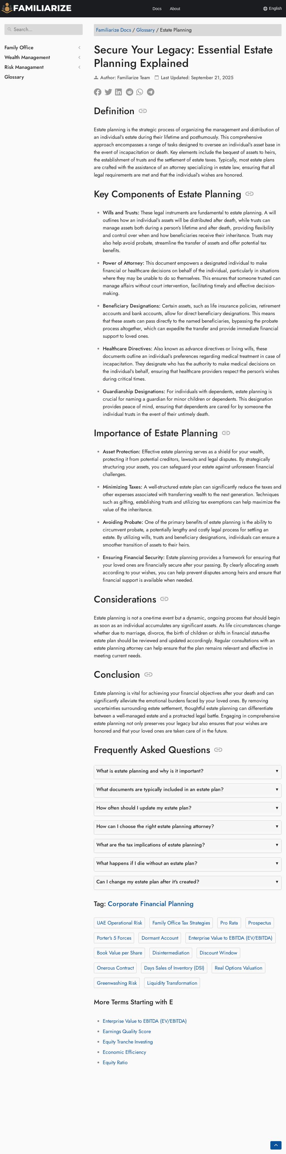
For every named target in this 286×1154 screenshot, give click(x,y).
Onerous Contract (115, 968)
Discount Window (218, 952)
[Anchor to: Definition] (143, 111)
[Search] (43, 29)
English (272, 8)
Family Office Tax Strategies (181, 923)
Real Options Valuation (238, 968)
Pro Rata (229, 923)
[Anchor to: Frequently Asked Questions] (218, 750)
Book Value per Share (119, 952)
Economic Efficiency (124, 1052)
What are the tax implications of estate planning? (150, 844)
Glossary (14, 77)
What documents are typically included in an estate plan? (160, 789)
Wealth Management (27, 57)
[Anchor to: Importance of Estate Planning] (226, 433)
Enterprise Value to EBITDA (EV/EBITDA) (231, 938)
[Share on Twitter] (109, 90)
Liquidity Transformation (172, 983)
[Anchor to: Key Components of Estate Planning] (250, 194)
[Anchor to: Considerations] (164, 599)
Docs (156, 8)
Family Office (19, 47)
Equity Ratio (115, 1062)
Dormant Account (160, 938)
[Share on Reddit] (131, 90)
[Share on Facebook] (99, 90)
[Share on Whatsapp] (141, 90)
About (175, 8)
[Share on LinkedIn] (120, 90)
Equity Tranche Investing (128, 1041)
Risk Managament (24, 67)
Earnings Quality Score (127, 1031)
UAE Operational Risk (119, 923)
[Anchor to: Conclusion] (148, 675)
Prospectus (259, 923)
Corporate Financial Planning (151, 904)
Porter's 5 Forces (114, 938)
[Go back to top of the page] (276, 1145)
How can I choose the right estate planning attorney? (155, 826)
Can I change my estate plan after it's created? (147, 881)
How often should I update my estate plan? (144, 807)
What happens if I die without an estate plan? (146, 863)
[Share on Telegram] (152, 90)
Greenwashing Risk (117, 983)
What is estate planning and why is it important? (150, 771)
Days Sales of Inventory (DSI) (174, 968)
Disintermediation (170, 952)
